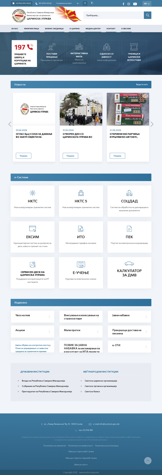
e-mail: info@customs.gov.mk (104, 423)
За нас (14, 28)
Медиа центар (93, 28)
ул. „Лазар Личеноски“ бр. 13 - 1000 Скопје (62, 423)
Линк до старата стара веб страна (81, 458)
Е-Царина (75, 28)
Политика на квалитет (54, 445)
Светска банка (92, 391)
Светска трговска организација (101, 386)
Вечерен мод (44, 3)
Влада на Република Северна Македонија (43, 380)
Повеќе (23, 156)
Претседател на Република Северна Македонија (47, 391)
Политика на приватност (80, 445)
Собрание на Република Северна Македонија (45, 386)
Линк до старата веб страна (81, 451)
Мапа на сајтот (81, 464)
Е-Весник (126, 28)
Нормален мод (21, 3)
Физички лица (31, 28)
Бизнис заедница (54, 28)
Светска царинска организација (101, 380)
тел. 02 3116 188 (84, 430)
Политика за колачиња (107, 445)
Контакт (111, 28)
